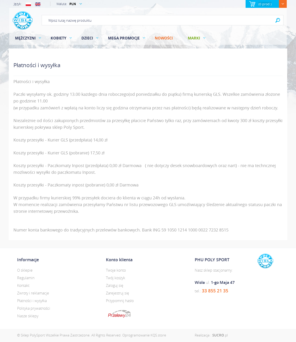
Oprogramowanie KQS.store (144, 335)
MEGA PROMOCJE (124, 38)
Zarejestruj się (117, 293)
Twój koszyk (115, 277)
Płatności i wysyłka (32, 300)
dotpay (119, 314)
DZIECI (87, 38)
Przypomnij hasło (120, 300)
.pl (220, 335)
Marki (194, 38)
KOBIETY (58, 38)
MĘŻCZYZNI (25, 38)
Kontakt (23, 285)
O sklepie (25, 270)
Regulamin (25, 277)
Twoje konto (116, 270)
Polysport (22, 20)
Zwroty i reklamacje (33, 293)
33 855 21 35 (215, 291)
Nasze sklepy (27, 315)
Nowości (164, 38)
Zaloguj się (114, 285)
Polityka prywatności (33, 308)
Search (277, 20)
